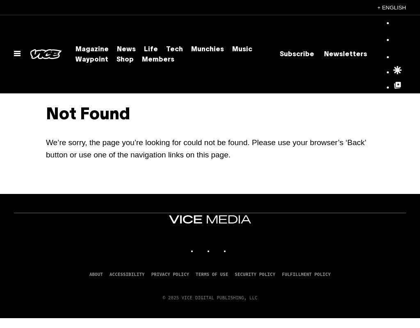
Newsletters (345, 54)
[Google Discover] (397, 72)
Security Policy (255, 274)
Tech (174, 49)
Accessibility (127, 274)
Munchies (207, 49)
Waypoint (91, 60)
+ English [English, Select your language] (391, 8)
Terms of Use (212, 274)
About (96, 274)
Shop (125, 60)
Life (151, 49)
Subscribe (297, 54)
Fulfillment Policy (306, 274)
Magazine (92, 49)
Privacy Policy (170, 274)
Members (158, 60)
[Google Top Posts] (397, 88)
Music (242, 49)
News (126, 49)
